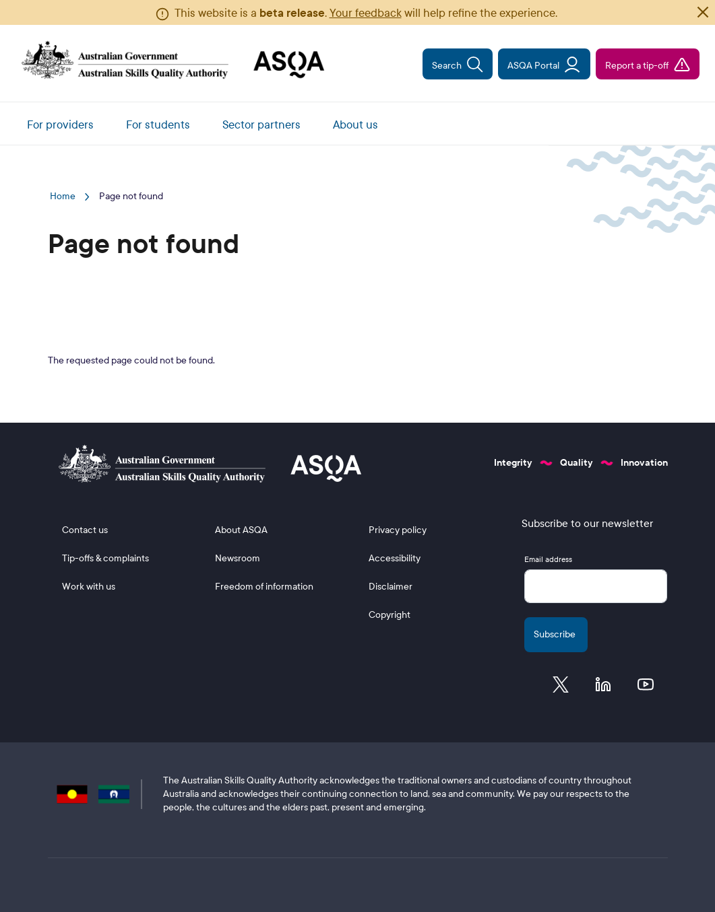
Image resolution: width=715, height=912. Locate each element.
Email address (548, 559)
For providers (60, 125)
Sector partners (261, 125)
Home (62, 196)
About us (355, 125)
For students (158, 125)
